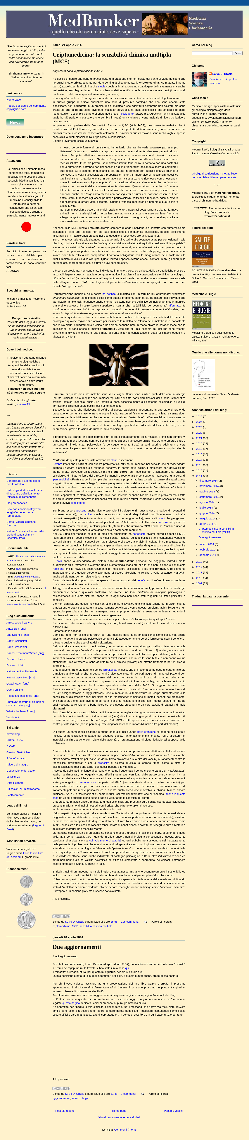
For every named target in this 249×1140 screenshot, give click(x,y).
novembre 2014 (209, 485)
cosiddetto (127, 113)
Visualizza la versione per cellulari (119, 1117)
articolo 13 (23, 404)
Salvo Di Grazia (222, 73)
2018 (199, 454)
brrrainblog (13, 734)
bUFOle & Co (14, 740)
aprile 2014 (206, 523)
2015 (199, 470)
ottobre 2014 (207, 491)
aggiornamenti (61, 1098)
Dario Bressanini (16, 646)
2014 (199, 475)
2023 (199, 427)
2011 (199, 572)
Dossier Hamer (15, 659)
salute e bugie (80, 1098)
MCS (75, 926)
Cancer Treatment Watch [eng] (25, 653)
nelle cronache (146, 731)
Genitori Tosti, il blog (18, 752)
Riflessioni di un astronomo (23, 788)
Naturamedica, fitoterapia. (22, 671)
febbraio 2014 (208, 549)
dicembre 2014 (208, 480)
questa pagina (71, 1003)
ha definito (109, 293)
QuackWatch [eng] (17, 683)
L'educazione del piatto (20, 770)
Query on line (14, 689)
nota (59, 561)
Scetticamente (15, 795)
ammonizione (88, 782)
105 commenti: (130, 921)
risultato (88, 514)
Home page (119, 1110)
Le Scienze (13, 776)
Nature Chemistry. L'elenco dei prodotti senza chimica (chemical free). (25, 534)
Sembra (57, 463)
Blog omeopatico (16, 502)
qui (127, 968)
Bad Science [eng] (17, 634)
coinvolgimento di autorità (105, 840)
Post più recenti (64, 1110)
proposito (103, 762)
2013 (199, 561)
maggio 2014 (207, 518)
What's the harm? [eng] (20, 711)
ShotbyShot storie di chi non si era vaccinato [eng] (25, 703)
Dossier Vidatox (16, 665)
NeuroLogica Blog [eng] (20, 677)
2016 (199, 465)
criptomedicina (61, 926)
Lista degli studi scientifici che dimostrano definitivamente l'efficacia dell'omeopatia (24, 493)
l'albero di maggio (17, 764)
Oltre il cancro (15, 782)
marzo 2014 (207, 544)
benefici (141, 580)
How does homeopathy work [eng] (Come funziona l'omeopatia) (23, 512)
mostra (163, 522)
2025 (199, 416)
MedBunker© (200, 149)
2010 (199, 578)
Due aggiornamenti (77, 946)
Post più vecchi (173, 1110)
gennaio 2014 (208, 554)
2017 (199, 459)
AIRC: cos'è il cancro (19, 622)
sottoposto (139, 533)
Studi (18, 568)
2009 (199, 583)
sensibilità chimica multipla (96, 926)
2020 (199, 443)
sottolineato (78, 502)
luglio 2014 (206, 507)
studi (162, 518)
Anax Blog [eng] (16, 628)
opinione (59, 568)
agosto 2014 (207, 502)
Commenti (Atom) (125, 1129)
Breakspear (110, 669)
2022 (199, 432)
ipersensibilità (61, 479)
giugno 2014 (207, 513)
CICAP (10, 746)
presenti (81, 510)
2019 (199, 448)
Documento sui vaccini (26, 576)
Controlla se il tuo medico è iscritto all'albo (23, 482)
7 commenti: (129, 1093)
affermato (174, 305)
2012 (199, 567)
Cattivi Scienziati (16, 640)
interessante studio (18, 604)
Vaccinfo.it (12, 717)
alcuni (114, 460)
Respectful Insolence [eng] (22, 695)
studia (102, 86)
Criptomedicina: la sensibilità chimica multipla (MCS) (216, 530)
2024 (199, 421)
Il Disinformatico (16, 758)
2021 (199, 438)
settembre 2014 (209, 496)
